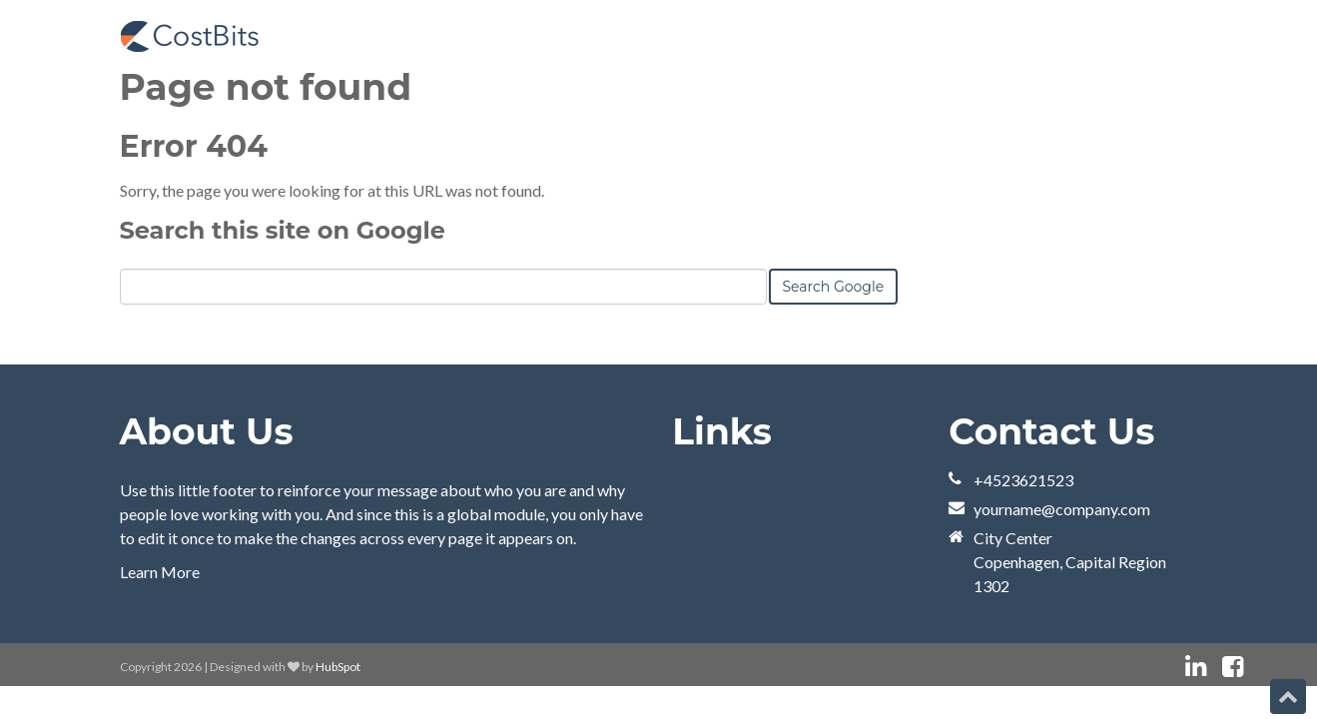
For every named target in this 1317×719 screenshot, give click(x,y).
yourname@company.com (1062, 508)
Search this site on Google (282, 230)
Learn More (160, 571)
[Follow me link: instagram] (1259, 666)
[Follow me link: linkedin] (1195, 666)
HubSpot (338, 666)
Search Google (834, 287)
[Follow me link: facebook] (1232, 666)
